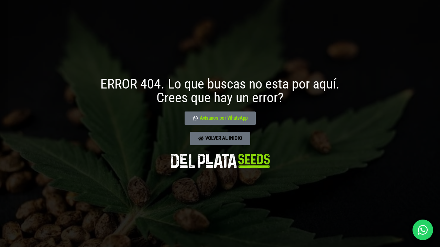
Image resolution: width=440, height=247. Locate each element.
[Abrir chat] (422, 230)
